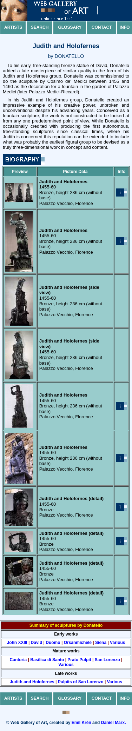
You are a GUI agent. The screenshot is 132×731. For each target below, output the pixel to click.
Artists (13, 27)
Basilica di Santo (47, 659)
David (36, 642)
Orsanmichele (78, 642)
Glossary (70, 27)
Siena (100, 642)
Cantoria (18, 659)
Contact (102, 27)
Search (40, 27)
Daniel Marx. (113, 722)
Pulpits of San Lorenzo (81, 681)
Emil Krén (81, 722)
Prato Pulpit (79, 659)
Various (117, 642)
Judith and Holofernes (32, 681)
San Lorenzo (107, 659)
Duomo (53, 642)
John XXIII (17, 642)
